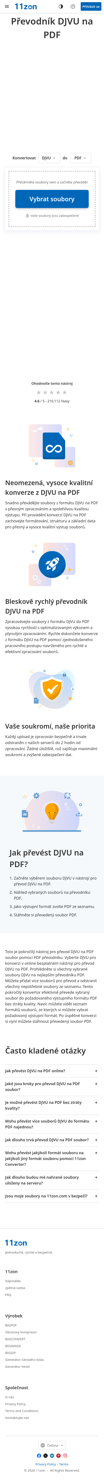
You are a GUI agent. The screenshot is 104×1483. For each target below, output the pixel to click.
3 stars (52, 392)
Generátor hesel (17, 1366)
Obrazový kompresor (21, 1332)
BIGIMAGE (13, 1346)
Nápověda (13, 1281)
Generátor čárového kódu (24, 1359)
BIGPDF (11, 1325)
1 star (39, 392)
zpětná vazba (15, 1288)
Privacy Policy (15, 1404)
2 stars (45, 392)
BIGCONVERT (15, 1339)
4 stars (58, 392)
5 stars (65, 392)
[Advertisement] (52, 95)
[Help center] (73, 6)
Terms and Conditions (21, 1411)
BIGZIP (10, 1353)
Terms (63, 1464)
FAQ (8, 1294)
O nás (9, 1397)
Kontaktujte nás (17, 1417)
